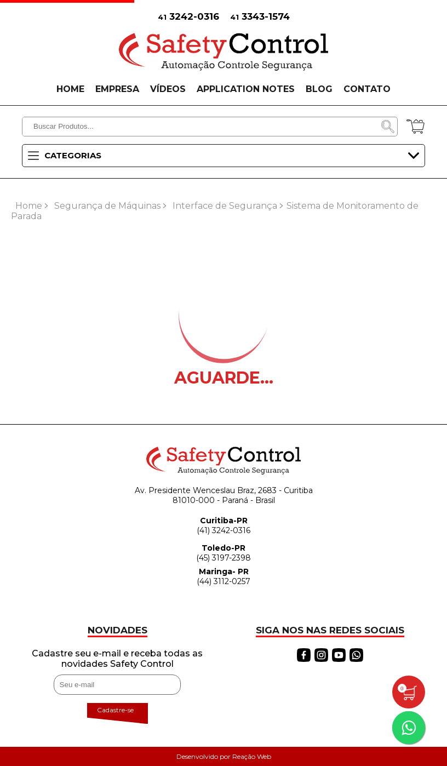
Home (28, 206)
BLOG (319, 89)
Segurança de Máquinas (107, 206)
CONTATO (367, 89)
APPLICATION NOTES (246, 89)
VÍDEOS (168, 89)
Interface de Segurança (225, 206)
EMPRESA (117, 89)
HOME (70, 89)
